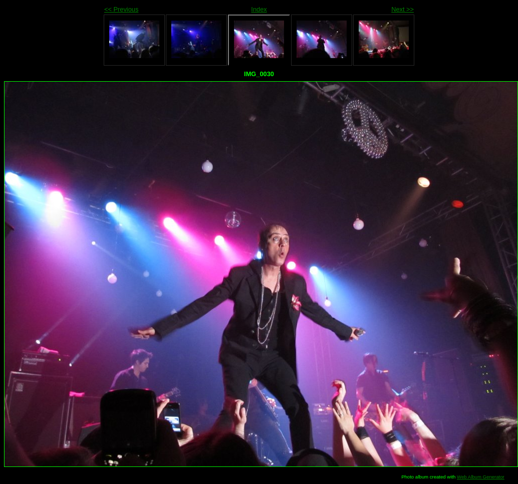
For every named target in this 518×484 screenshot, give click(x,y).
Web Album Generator (480, 476)
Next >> (402, 9)
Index (259, 9)
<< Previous (121, 9)
